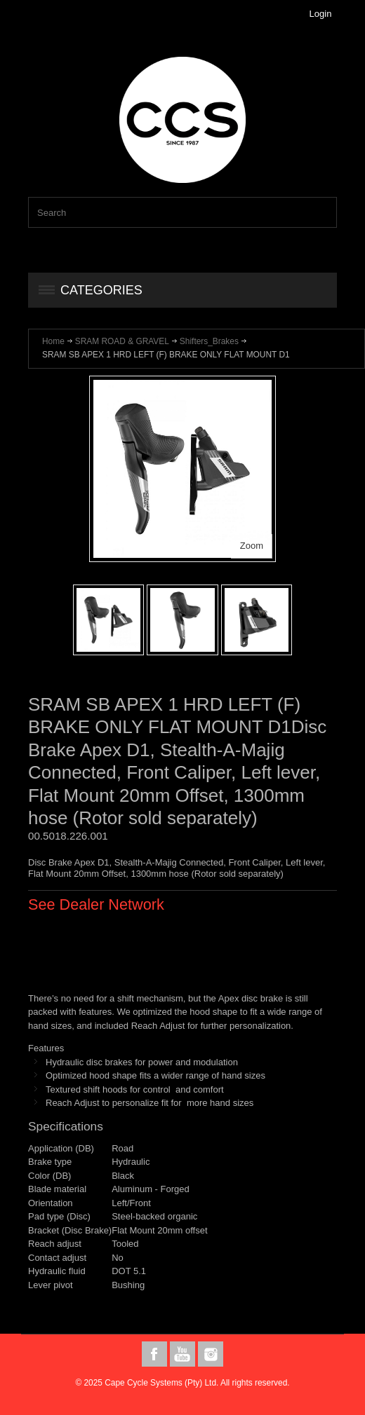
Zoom (251, 545)
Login (321, 13)
